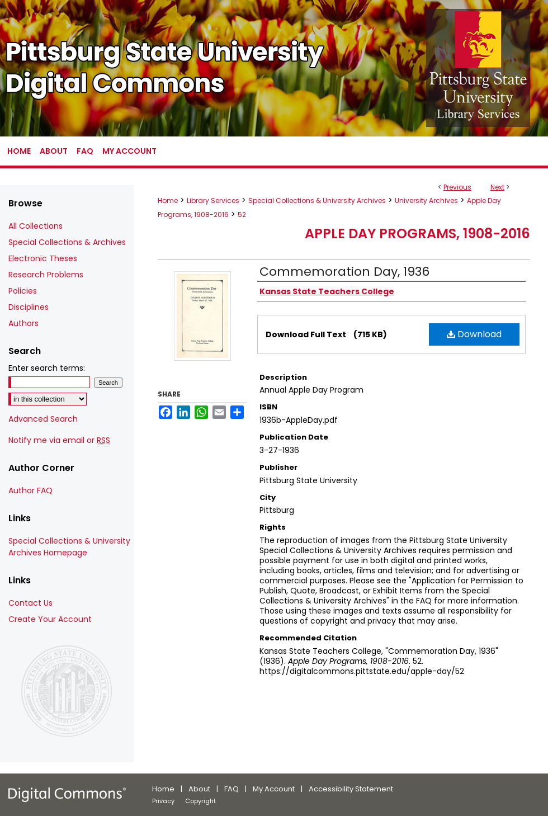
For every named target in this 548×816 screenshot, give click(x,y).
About (199, 789)
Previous (457, 187)
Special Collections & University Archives (317, 200)
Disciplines (28, 307)
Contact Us (30, 603)
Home (168, 200)
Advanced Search (43, 418)
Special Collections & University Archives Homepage (69, 546)
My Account (274, 789)
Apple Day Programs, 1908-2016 (417, 233)
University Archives (426, 200)
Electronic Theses (42, 258)
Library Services (213, 200)
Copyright (200, 800)
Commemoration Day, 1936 (344, 271)
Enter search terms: (46, 368)
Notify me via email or (59, 440)
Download (474, 334)
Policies (22, 290)
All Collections (35, 226)
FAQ (231, 789)
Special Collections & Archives (67, 242)
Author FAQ (30, 490)
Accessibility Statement (351, 789)
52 (242, 214)
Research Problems (45, 274)
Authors (23, 323)
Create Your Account (50, 619)
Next (497, 187)
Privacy (163, 800)
